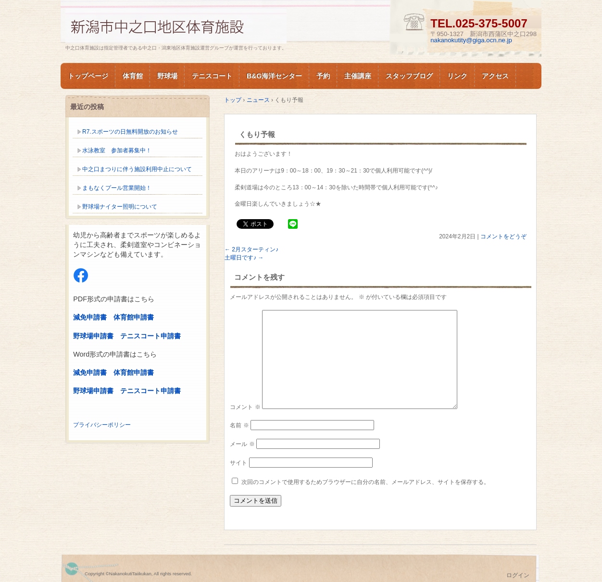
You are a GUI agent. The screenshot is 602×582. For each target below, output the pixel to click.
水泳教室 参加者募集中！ (116, 150)
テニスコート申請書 (150, 336)
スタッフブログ (409, 76)
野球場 (167, 76)
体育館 (133, 76)
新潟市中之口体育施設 (176, 26)
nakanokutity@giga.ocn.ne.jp (471, 40)
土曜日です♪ (244, 257)
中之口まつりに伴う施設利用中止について (137, 169)
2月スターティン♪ (251, 249)
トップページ (88, 76)
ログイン (517, 575)
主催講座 (357, 76)
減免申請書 (90, 317)
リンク (457, 76)
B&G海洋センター (274, 76)
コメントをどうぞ (503, 236)
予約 (323, 76)
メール (242, 444)
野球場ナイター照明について (119, 206)
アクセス (495, 76)
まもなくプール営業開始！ (116, 188)
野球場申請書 (93, 336)
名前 (239, 425)
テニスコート (212, 76)
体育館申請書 (133, 317)
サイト (238, 462)
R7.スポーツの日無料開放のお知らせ (130, 131)
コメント (245, 407)
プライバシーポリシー (102, 424)
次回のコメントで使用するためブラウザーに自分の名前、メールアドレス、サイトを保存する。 (365, 482)
